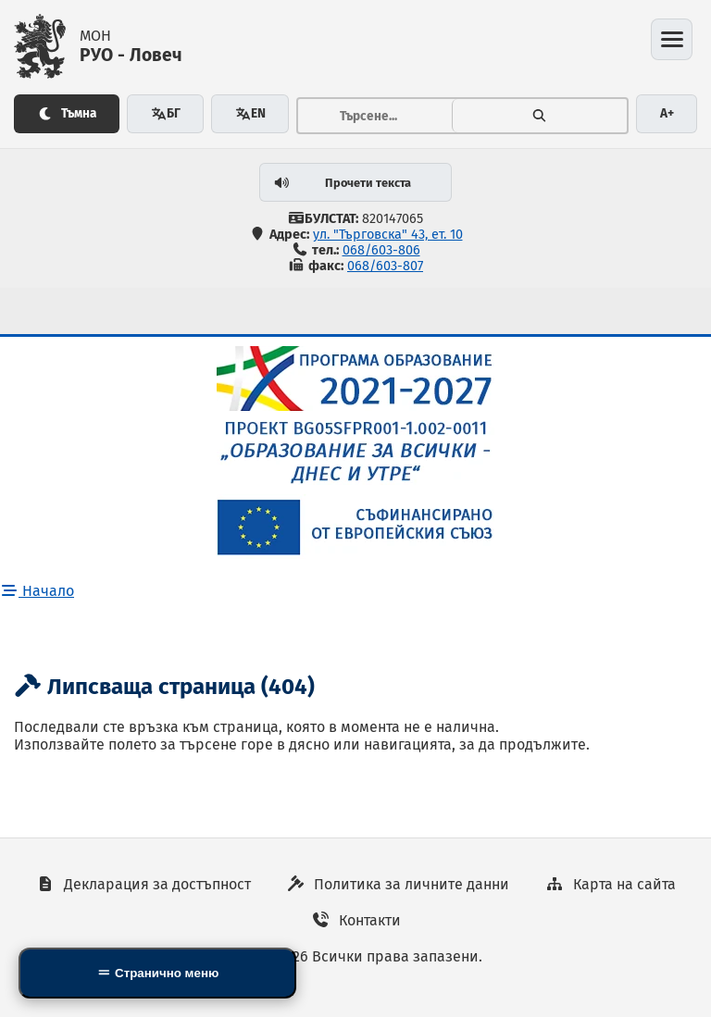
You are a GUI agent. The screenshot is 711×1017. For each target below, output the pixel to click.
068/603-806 (381, 250)
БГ (166, 113)
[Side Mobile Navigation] (157, 973)
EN (250, 113)
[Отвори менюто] (671, 39)
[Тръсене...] (375, 115)
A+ (667, 113)
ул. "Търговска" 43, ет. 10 (388, 234)
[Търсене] (540, 115)
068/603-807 (385, 266)
